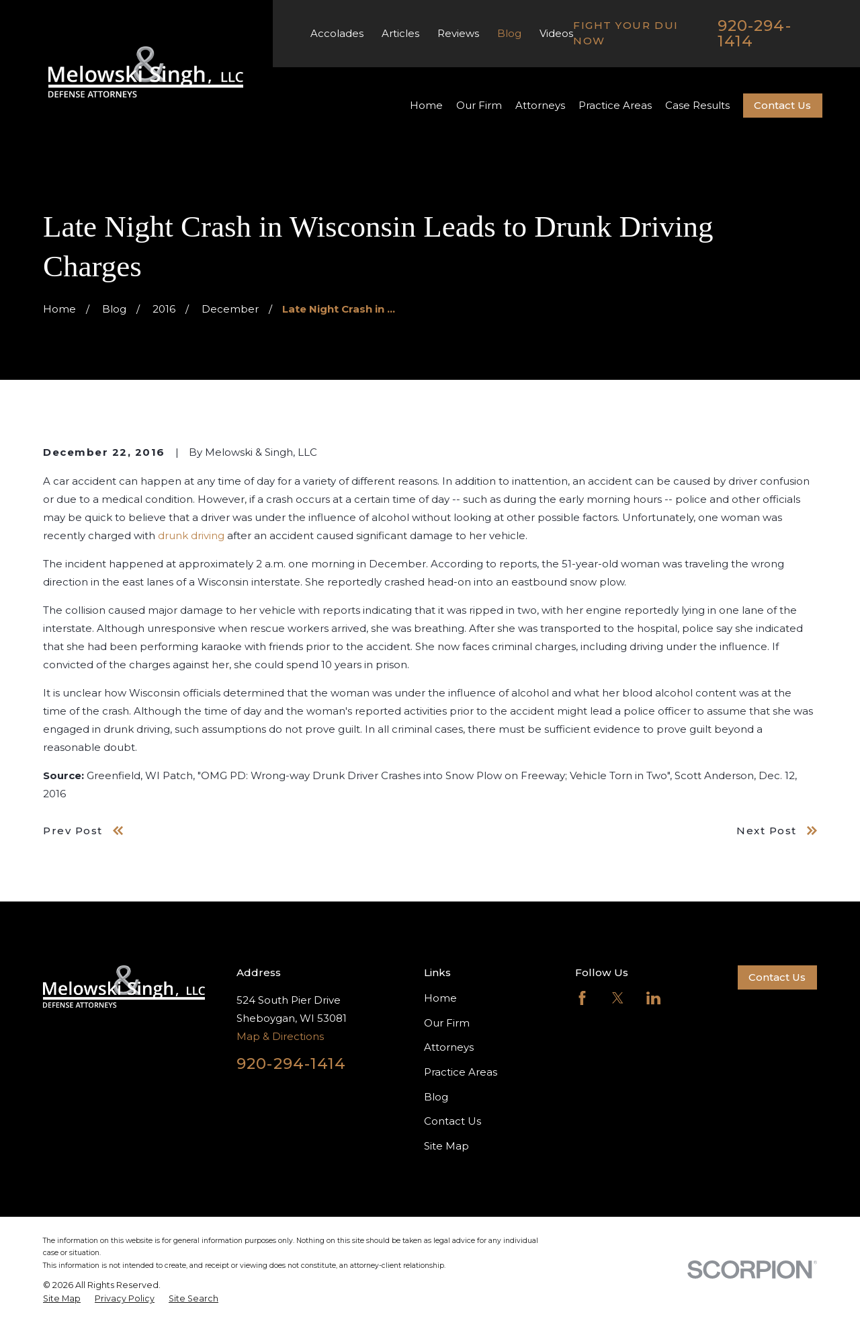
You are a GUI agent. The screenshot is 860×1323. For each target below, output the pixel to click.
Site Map (446, 1145)
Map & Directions (280, 1036)
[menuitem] (62, 1299)
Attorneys (449, 1047)
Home (440, 998)
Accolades (336, 33)
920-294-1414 (754, 33)
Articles (400, 33)
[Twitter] (618, 998)
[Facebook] (582, 998)
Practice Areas (460, 1072)
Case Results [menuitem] (697, 105)
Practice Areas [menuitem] (615, 105)
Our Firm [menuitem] (479, 105)
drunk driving (191, 535)
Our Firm (447, 1022)
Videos (556, 33)
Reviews (458, 33)
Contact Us (782, 105)
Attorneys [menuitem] (540, 105)
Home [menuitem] (426, 105)
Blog (509, 33)
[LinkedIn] (653, 998)
